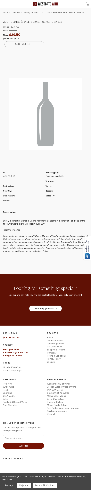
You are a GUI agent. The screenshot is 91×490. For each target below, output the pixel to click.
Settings (9, 485)
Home (50, 337)
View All (51, 414)
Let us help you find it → (45, 308)
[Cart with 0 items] (88, 3)
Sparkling (7, 393)
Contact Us (52, 352)
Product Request (55, 340)
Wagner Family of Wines (58, 383)
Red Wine (8, 383)
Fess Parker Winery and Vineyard (63, 408)
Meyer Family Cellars (57, 405)
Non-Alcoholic (10, 405)
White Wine (8, 387)
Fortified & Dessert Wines (15, 402)
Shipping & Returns (56, 349)
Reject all (24, 485)
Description (9, 212)
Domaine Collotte (55, 402)
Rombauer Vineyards (57, 411)
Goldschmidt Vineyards (58, 393)
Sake (5, 399)
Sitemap (51, 362)
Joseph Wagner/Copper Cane (61, 387)
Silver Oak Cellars (55, 399)
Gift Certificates (54, 346)
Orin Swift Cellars (55, 390)
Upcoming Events (55, 343)
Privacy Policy (54, 359)
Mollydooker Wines (56, 396)
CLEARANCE (9, 396)
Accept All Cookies (45, 485)
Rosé (5, 390)
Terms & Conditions (56, 356)
